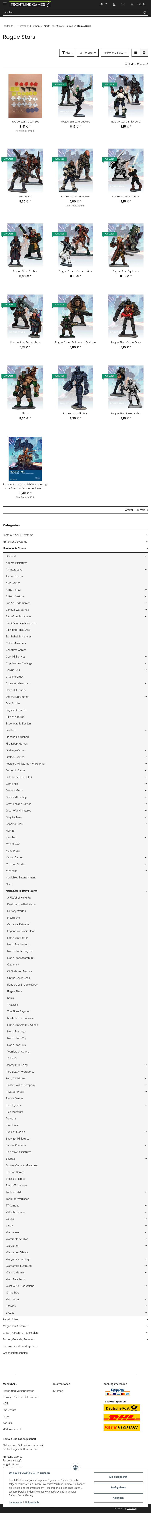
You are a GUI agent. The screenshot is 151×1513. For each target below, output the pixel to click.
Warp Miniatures (15, 1279)
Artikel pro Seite (113, 52)
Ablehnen (118, 1497)
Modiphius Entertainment (21, 877)
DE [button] (102, 4)
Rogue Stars (14, 991)
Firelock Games (15, 757)
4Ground (11, 556)
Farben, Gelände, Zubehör (18, 1339)
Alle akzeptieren (118, 1476)
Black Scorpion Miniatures (21, 623)
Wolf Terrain (13, 1299)
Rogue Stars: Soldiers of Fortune (75, 342)
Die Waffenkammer (17, 696)
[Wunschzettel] (123, 4)
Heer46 (10, 830)
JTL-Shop (131, 1508)
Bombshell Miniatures (18, 636)
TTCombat (12, 1205)
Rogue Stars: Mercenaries (75, 271)
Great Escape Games (18, 803)
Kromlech (11, 837)
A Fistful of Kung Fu (19, 897)
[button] (114, 4)
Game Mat (12, 783)
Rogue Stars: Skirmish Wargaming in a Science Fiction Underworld (25, 486)
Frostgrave (13, 917)
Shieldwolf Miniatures (18, 1152)
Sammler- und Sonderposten (20, 1346)
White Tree (12, 1292)
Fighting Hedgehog (17, 737)
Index (6, 1416)
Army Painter (13, 589)
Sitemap (58, 1390)
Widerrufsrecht (12, 1429)
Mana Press (13, 850)
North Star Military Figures (21, 890)
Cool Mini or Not (15, 656)
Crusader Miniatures (18, 683)
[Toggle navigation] (5, 2)
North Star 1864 (16, 1038)
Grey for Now (14, 817)
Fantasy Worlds (16, 911)
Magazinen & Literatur (16, 1326)
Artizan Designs (15, 596)
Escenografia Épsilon (18, 723)
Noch (9, 884)
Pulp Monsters (14, 1111)
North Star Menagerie (20, 951)
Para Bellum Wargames (20, 1071)
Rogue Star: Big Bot (75, 413)
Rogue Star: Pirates (25, 271)
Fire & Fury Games (17, 743)
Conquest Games (16, 649)
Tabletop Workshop (17, 1198)
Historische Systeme (15, 541)
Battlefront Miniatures (18, 616)
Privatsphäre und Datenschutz (21, 1397)
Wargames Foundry (17, 1259)
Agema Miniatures (16, 562)
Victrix (9, 1225)
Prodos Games (14, 1098)
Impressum (9, 1410)
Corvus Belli (13, 670)
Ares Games (13, 583)
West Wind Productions (20, 1285)
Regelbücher (10, 1319)
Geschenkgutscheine (15, 1352)
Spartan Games (15, 1172)
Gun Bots (25, 196)
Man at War (13, 844)
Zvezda (10, 1312)
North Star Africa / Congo (22, 1024)
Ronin (10, 998)
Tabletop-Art (13, 1192)
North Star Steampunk (20, 957)
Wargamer (12, 1245)
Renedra (11, 1118)
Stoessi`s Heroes (15, 1178)
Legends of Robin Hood (21, 931)
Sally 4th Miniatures (17, 1138)
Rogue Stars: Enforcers (125, 121)
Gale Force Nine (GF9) (19, 777)
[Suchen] (72, 13)
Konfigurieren (118, 1487)
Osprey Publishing (17, 1065)
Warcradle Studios (17, 1239)
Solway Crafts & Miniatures (22, 1165)
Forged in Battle (15, 770)
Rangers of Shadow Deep (22, 984)
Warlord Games (15, 1272)
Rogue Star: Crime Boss (126, 342)
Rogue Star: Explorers (125, 271)
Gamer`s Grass (14, 790)
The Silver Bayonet (18, 1011)
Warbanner (12, 1232)
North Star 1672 (16, 1031)
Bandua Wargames (17, 609)
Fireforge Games (16, 750)
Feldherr (11, 730)
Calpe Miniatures (16, 643)
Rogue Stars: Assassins (75, 121)
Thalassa (12, 1004)
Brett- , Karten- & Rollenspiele (20, 1332)
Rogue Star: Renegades (126, 413)
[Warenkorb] (137, 4)
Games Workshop (16, 797)
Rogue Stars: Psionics (126, 196)
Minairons (11, 870)
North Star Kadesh (18, 944)
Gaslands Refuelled (19, 924)
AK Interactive (14, 569)
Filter (66, 52)
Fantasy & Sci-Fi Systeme (18, 535)
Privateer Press (15, 1091)
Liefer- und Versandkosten (18, 1390)
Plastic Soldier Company (20, 1085)
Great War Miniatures (18, 810)
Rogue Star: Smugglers (25, 342)
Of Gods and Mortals (19, 971)
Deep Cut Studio (15, 690)
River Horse (12, 1125)
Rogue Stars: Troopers (75, 196)
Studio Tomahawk (16, 1185)
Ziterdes (11, 1306)
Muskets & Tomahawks (20, 1018)
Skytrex (10, 1158)
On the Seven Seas (18, 978)
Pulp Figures (13, 1105)
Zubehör (12, 1058)
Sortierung (86, 52)
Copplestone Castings (19, 663)
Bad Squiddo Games (18, 603)
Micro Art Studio (15, 864)
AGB (5, 1403)
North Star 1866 (16, 1044)
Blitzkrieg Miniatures (18, 629)
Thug (25, 413)
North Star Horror (17, 937)
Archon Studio (14, 576)
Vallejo (10, 1219)
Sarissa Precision (16, 1145)
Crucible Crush (14, 676)
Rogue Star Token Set (25, 121)
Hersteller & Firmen (14, 548)
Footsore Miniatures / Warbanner (25, 763)
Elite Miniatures (15, 716)
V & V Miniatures (15, 1212)
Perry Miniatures (15, 1078)
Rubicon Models (15, 1131)
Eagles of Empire (16, 710)
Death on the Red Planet (21, 904)
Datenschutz (32, 1502)
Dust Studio (13, 703)
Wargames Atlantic (17, 1252)
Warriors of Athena (18, 1051)
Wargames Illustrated (19, 1265)
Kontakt (7, 1422)
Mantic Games (14, 857)
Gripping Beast (14, 824)
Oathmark (13, 964)
